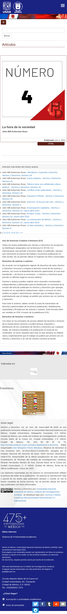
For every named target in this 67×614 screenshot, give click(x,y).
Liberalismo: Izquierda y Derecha (42, 172)
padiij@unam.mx (8, 572)
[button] (35, 604)
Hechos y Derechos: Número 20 (26, 187)
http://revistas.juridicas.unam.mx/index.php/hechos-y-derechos (29, 445)
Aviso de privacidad (13, 605)
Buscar (7, 36)
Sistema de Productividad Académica (19, 537)
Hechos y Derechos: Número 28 (17, 175)
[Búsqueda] (33, 30)
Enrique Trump (34, 213)
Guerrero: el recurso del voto (40, 202)
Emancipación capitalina (38, 208)
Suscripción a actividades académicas (21, 599)
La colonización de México (39, 219)
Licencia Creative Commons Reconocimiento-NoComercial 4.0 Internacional (37, 498)
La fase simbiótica (35, 225)
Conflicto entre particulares (39, 190)
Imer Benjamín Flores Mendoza (27, 448)
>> (21, 232)
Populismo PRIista (35, 196)
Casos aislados (34, 178)
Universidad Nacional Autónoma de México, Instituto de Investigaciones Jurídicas (37, 492)
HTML (51, 143)
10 (17, 232)
